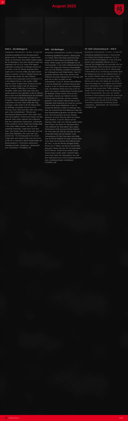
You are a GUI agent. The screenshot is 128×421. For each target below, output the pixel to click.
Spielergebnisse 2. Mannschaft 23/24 (15, 52)
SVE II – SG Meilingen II (16, 49)
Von (29, 52)
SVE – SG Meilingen (54, 49)
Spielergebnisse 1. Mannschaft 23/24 (55, 52)
